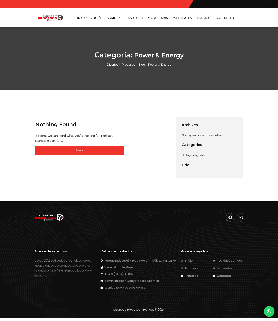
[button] (269, 311)
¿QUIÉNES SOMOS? (102, 19)
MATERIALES (182, 19)
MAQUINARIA (157, 19)
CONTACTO (227, 19)
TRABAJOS (205, 19)
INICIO (77, 19)
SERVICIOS (130, 19)
